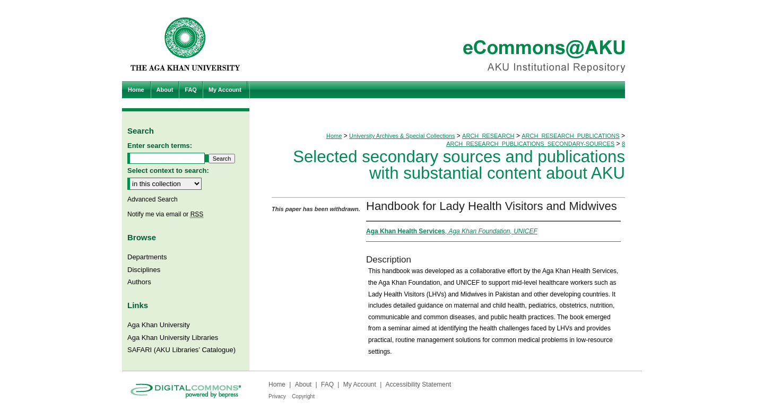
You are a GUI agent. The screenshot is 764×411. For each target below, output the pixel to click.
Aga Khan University (158, 325)
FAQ (327, 384)
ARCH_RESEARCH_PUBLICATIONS (570, 136)
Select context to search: (168, 170)
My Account (359, 384)
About (303, 384)
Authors (139, 282)
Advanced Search (152, 199)
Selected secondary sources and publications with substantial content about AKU (459, 164)
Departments (147, 257)
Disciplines (143, 270)
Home (334, 136)
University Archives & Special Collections (402, 136)
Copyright (303, 396)
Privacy (277, 396)
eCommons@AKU (445, 40)
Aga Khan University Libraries (172, 338)
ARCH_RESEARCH (488, 136)
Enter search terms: (159, 146)
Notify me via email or (165, 214)
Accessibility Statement (418, 384)
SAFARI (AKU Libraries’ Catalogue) (181, 350)
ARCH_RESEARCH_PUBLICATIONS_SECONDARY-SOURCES (530, 144)
